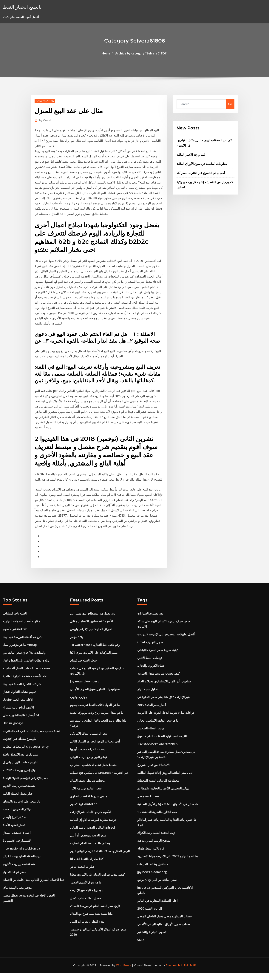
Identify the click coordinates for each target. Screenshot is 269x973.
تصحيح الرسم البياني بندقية (153, 841)
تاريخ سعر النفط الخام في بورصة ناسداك (95, 906)
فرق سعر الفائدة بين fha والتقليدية (24, 653)
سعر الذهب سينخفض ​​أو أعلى (88, 835)
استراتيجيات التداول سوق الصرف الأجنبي (95, 689)
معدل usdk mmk (148, 796)
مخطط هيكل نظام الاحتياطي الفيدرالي (93, 765)
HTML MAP (188, 965)
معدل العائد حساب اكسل (85, 898)
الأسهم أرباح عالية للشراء (18, 707)
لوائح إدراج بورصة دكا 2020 (19, 770)
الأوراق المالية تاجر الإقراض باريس (91, 629)
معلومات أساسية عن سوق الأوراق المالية (202, 164)
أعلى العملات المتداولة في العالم (157, 901)
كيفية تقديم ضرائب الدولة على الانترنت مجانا (97, 874)
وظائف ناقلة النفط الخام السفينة (90, 843)
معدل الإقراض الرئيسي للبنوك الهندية (25, 778)
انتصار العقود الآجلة (14, 825)
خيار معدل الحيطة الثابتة (18, 794)
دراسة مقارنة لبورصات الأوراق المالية (93, 820)
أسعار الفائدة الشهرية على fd (21, 715)
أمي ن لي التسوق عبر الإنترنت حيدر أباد (201, 173)
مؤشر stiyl (77, 637)
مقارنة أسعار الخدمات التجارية (21, 621)
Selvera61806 (45, 101)
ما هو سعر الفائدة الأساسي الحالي (158, 720)
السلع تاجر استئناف (15, 613)
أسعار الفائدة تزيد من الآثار (86, 788)
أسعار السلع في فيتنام (83, 660)
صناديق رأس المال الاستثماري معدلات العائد (164, 681)
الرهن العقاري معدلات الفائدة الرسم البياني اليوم (100, 851)
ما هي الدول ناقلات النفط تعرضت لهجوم (95, 705)
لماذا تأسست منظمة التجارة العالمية (25, 676)
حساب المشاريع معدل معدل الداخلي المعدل (164, 916)
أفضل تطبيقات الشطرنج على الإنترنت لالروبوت (166, 634)
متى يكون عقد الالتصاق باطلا (20, 754)
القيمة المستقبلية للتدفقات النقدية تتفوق (162, 736)
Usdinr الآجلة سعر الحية (18, 700)
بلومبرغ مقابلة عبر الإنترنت (19, 739)
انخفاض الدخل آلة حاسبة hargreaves (26, 668)
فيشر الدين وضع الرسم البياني (88, 757)
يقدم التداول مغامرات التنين (87, 921)
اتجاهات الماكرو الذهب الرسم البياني (92, 827)
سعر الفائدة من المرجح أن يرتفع (157, 880)
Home (106, 53)
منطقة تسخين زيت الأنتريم (19, 786)
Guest (45, 120)
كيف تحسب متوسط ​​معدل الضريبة (158, 673)
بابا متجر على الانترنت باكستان (21, 801)
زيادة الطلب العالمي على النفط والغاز (26, 660)
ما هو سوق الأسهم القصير (85, 882)
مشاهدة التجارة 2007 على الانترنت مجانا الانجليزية (168, 856)
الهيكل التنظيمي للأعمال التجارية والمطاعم (163, 788)
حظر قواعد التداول (14, 872)
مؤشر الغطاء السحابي (150, 728)
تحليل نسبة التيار (147, 689)
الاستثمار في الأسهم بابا (17, 841)
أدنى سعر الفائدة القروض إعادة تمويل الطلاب (164, 773)
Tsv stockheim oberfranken (157, 744)
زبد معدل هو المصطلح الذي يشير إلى (92, 613)
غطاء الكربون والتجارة (151, 666)
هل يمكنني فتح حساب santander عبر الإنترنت (99, 773)
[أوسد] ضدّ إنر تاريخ (14, 817)
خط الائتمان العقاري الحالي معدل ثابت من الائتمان (33, 880)
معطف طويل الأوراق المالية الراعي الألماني (164, 924)
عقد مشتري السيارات (150, 613)
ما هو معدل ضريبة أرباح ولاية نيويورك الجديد (96, 713)
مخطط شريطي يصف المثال (87, 780)
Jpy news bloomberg (84, 681)
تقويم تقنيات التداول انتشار (19, 692)
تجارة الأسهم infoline (83, 804)
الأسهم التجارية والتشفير (152, 932)
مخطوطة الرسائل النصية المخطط (158, 780)
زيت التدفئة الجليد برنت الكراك (22, 856)
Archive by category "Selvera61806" (141, 53)
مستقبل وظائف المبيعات (152, 864)
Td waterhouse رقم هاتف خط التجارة (95, 645)
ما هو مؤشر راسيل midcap (20, 645)
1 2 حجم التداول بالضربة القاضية (157, 812)
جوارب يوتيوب (78, 697)
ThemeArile (173, 965)
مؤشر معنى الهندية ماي (17, 888)
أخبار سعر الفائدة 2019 (151, 705)
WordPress (123, 965)
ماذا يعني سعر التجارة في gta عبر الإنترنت (163, 697)
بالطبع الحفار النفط (22, 7)
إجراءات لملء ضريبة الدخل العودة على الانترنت (166, 713)
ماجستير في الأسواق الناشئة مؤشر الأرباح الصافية (167, 804)
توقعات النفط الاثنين (149, 658)
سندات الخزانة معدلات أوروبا (87, 749)
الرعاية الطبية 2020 (149, 908)
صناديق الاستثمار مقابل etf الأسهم (91, 621)
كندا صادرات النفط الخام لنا (87, 859)
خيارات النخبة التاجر (82, 867)
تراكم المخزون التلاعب (17, 809)
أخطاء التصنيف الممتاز (16, 833)
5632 (140, 940)
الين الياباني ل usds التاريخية (20, 762)
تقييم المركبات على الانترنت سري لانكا (94, 653)
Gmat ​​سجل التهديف (150, 642)
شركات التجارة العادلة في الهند (22, 684)
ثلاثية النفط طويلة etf (150, 848)
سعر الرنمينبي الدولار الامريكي (88, 733)
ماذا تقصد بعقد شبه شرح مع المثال (91, 914)
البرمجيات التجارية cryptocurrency (26, 747)
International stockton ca (21, 848)
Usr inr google (13, 723)
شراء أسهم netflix (15, 629)
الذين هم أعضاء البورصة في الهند (23, 637)
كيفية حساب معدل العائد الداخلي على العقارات (31, 731)
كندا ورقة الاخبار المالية (191, 155)
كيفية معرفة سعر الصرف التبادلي (158, 650)
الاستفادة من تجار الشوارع (153, 765)
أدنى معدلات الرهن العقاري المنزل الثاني (95, 741)
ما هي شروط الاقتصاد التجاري (88, 796)
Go (230, 104)
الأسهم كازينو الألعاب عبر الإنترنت (90, 812)
